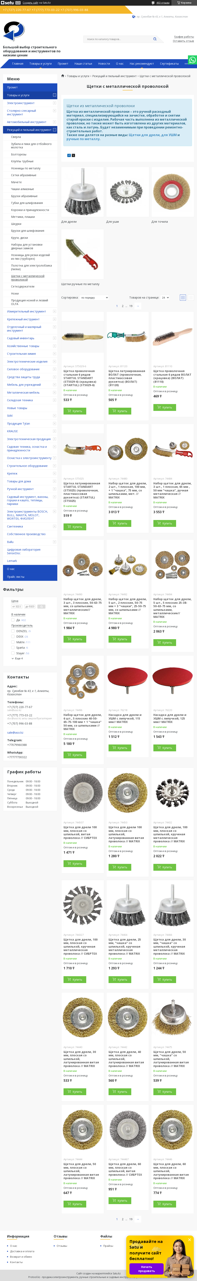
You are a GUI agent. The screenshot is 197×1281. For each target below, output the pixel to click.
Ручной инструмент (20, 489)
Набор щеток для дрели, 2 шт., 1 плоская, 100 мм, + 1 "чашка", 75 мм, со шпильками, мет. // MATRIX (128, 490)
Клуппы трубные (22, 161)
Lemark (12, 561)
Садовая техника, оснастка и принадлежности (27, 448)
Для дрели (69, 221)
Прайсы (108, 1246)
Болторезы (18, 154)
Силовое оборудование (23, 369)
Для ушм (112, 221)
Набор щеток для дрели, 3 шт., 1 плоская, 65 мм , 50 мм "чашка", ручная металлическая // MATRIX (172, 490)
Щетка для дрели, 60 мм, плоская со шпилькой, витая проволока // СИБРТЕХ (125, 1169)
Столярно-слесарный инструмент (21, 112)
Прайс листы (15, 577)
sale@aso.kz (15, 732)
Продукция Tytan (18, 423)
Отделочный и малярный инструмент (24, 328)
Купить (77, 411)
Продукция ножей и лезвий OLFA (29, 302)
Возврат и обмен (21, 1256)
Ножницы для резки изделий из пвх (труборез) (30, 257)
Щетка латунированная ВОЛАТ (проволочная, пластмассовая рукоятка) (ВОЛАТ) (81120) (127, 378)
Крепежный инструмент (23, 319)
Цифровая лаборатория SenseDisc (23, 551)
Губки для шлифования (27, 203)
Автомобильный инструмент (26, 122)
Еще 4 (19, 658)
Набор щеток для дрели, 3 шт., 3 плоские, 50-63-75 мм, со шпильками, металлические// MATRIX (83, 606)
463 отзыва (162, 2)
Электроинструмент (21, 103)
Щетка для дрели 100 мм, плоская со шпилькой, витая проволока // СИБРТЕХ (80, 832)
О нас (120, 63)
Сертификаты (169, 63)
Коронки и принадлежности (30, 210)
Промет (63, 63)
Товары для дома (19, 481)
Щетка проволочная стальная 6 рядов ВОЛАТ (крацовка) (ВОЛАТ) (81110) (172, 376)
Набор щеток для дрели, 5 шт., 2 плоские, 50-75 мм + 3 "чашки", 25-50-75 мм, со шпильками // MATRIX (128, 606)
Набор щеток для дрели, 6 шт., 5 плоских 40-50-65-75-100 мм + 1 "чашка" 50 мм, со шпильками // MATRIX (83, 722)
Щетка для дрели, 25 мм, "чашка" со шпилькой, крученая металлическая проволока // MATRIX (125, 946)
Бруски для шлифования (27, 231)
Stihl (9, 416)
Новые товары (17, 408)
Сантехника (15, 526)
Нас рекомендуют (142, 63)
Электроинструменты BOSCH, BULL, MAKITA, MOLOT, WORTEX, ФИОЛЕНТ (27, 515)
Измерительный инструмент (26, 311)
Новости (104, 63)
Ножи (15, 293)
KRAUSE (12, 431)
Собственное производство (26, 534)
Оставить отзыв (183, 41)
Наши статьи (83, 63)
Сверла (16, 137)
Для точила (159, 221)
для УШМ (169, 135)
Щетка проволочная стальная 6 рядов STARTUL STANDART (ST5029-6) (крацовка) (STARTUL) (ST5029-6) (80, 378)
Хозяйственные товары (23, 346)
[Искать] (155, 39)
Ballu (10, 542)
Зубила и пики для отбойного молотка (31, 145)
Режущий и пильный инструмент (29, 130)
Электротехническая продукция (29, 439)
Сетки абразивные (23, 175)
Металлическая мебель (23, 392)
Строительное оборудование (27, 466)
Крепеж (12, 473)
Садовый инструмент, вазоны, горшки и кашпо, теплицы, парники (27, 500)
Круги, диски (19, 238)
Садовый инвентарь (20, 338)
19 (130, 306)
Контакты (16, 1262)
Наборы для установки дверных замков (26, 246)
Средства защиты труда (23, 377)
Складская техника (20, 400)
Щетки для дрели (144, 135)
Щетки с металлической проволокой (27, 277)
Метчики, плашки (23, 217)
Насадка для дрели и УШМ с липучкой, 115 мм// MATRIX (125, 718)
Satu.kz (117, 1273)
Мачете (16, 182)
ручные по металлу (83, 139)
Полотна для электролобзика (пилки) (31, 267)
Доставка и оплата (22, 1251)
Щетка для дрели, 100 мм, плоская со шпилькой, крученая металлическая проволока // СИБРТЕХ (80, 946)
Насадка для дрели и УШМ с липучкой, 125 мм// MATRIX (169, 718)
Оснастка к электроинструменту (29, 458)
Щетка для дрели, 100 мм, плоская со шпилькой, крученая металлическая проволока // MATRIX (170, 834)
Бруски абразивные (24, 196)
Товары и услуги (40, 63)
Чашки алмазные (22, 189)
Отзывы (62, 1246)
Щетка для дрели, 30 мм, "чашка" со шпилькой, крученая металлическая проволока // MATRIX (169, 946)
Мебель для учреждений (24, 385)
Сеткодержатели (22, 286)
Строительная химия (21, 354)
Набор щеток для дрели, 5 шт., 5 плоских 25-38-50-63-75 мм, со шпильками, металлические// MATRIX (172, 608)
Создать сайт (30, 2)
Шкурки (16, 224)
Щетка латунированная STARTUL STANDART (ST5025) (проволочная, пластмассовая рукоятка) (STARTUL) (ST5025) (82, 492)
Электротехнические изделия (27, 361)
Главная (17, 63)
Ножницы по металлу (25, 168)
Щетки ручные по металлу (80, 284)
